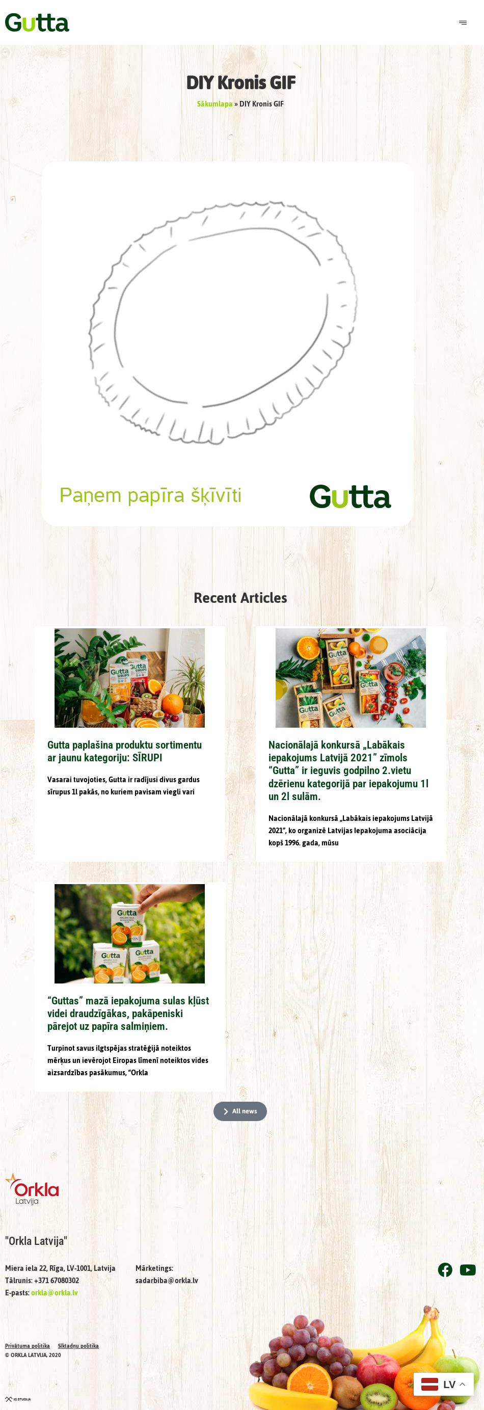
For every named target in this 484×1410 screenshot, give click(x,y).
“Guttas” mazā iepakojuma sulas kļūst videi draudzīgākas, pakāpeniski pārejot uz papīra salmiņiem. (128, 1013)
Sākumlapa (215, 104)
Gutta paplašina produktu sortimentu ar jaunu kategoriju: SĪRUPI (124, 751)
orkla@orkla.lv (54, 1293)
